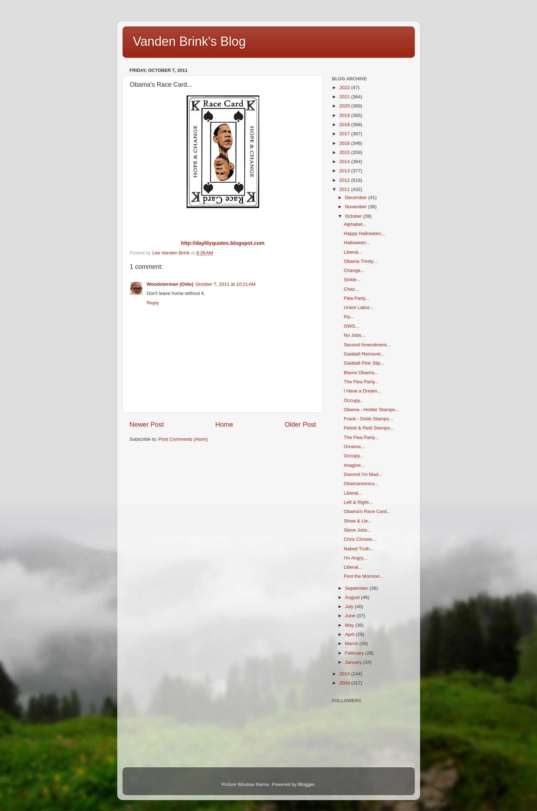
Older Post (300, 424)
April (350, 634)
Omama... (354, 446)
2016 (345, 143)
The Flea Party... (361, 381)
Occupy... (353, 400)
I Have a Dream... (362, 391)
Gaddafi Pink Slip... (364, 363)
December (356, 197)
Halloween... (357, 242)
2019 (345, 115)
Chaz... (351, 289)
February (355, 653)
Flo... (349, 317)
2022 (345, 87)
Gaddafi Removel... (364, 354)
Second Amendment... (367, 344)
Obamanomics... (361, 483)
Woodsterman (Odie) (170, 284)
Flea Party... (356, 298)
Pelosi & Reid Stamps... (369, 428)
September (357, 588)
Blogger (306, 784)
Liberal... (353, 252)
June (351, 615)
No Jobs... (354, 335)
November (356, 206)
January (354, 662)
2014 (345, 161)
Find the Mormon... (363, 576)
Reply (153, 302)
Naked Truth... (359, 548)
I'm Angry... (355, 558)
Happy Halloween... (364, 233)
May (350, 625)
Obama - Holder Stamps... (371, 409)
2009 (345, 683)
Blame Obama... (361, 372)
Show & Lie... (358, 521)
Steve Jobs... (357, 530)
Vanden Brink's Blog (189, 41)
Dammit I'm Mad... (363, 474)
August (353, 597)
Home (224, 424)
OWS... (351, 326)
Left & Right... (358, 502)
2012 (345, 180)
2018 (345, 124)
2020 (345, 106)
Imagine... (354, 465)
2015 (345, 152)
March (352, 643)
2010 (345, 673)
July (350, 606)
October (354, 216)
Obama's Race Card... (367, 511)
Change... (354, 270)
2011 (345, 189)
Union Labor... (358, 307)
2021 (345, 96)
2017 (345, 133)
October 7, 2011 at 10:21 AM (225, 284)
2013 (345, 170)
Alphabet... (355, 224)
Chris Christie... (360, 539)
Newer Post (147, 424)
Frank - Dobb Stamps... (368, 418)
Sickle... (352, 279)
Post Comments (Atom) (183, 439)
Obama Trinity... (360, 261)
